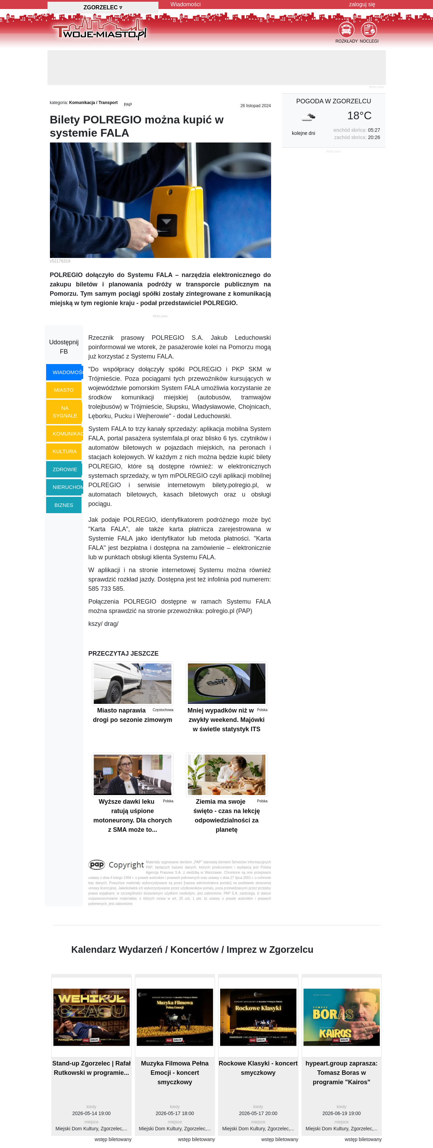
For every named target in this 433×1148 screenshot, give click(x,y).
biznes (63, 505)
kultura (65, 451)
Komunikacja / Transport (93, 102)
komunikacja (71, 434)
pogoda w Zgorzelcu (333, 101)
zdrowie (65, 469)
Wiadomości (186, 4)
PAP (128, 104)
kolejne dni (303, 133)
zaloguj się (362, 4)
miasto (64, 390)
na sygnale (65, 412)
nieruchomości (75, 487)
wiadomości (70, 372)
